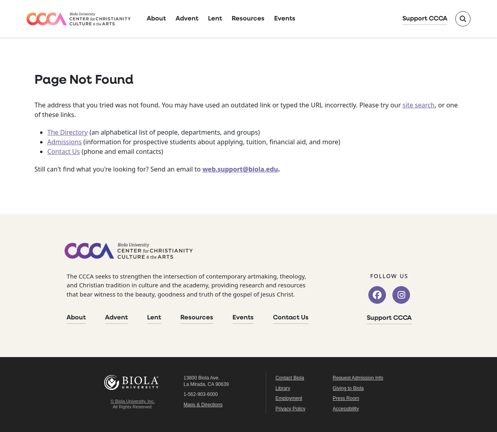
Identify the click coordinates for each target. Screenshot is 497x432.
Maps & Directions (203, 405)
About (156, 19)
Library (282, 388)
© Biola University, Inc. (133, 401)
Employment (288, 398)
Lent (215, 19)
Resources (248, 19)
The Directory (67, 132)
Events (284, 19)
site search (418, 105)
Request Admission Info (358, 378)
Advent (187, 19)
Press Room (346, 398)
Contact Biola (289, 378)
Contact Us (63, 151)
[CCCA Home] (78, 19)
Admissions (64, 141)
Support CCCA (424, 19)
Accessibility (346, 409)
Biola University (132, 382)
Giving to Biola (348, 388)
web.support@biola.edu (240, 169)
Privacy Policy (290, 409)
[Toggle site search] (463, 18)
